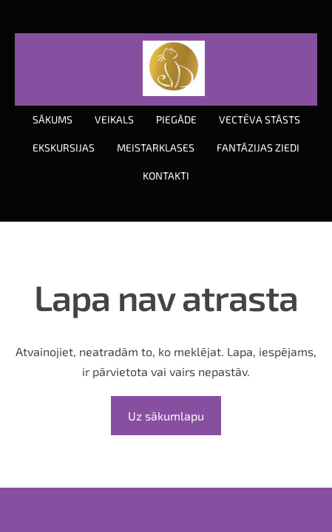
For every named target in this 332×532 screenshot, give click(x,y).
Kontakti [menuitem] (166, 175)
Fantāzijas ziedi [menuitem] (258, 147)
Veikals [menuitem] (114, 119)
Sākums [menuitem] (52, 119)
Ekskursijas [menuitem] (64, 147)
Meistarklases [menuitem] (155, 147)
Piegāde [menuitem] (176, 119)
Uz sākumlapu (166, 416)
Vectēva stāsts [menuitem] (259, 119)
